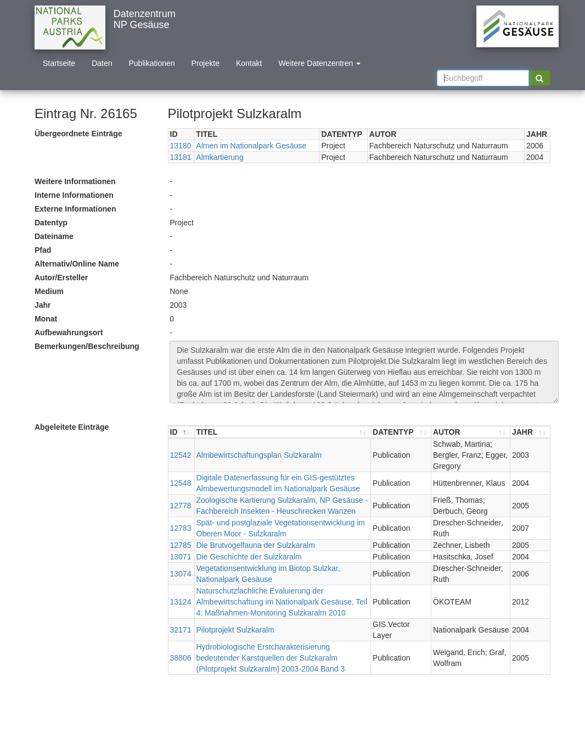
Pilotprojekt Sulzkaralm (235, 629)
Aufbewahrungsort (69, 332)
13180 (181, 145)
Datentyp (51, 222)
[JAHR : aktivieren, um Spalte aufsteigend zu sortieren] (530, 432)
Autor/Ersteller (61, 277)
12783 (181, 528)
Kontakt (249, 63)
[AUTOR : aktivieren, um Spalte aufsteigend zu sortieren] (470, 432)
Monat (46, 318)
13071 (181, 556)
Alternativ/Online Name (77, 263)
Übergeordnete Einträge (78, 133)
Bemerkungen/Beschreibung (87, 346)
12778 (181, 505)
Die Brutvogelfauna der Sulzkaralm (255, 545)
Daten (102, 63)
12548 (181, 483)
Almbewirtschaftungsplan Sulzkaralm (259, 455)
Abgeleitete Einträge (72, 427)
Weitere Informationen (75, 181)
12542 (181, 455)
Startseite (59, 63)
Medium (49, 291)
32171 (181, 629)
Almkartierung (219, 157)
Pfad (43, 250)
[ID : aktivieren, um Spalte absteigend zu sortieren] (181, 432)
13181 (181, 157)
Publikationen (152, 63)
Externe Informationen (75, 208)
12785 (181, 545)
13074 (181, 573)
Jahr (43, 305)
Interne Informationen (74, 195)
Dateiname (54, 236)
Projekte (206, 63)
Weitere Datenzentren (319, 63)
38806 (181, 657)
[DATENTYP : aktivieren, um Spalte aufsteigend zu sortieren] (401, 432)
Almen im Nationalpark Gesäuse (251, 145)
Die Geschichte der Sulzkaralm (249, 556)
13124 (181, 601)
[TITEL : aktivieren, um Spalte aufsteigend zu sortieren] (283, 432)
